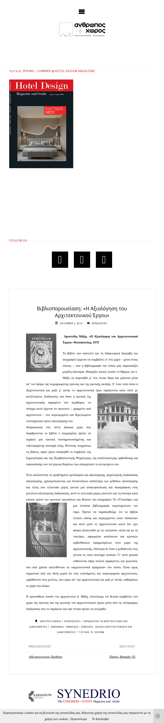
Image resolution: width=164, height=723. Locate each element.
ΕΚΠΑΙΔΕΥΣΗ (99, 323)
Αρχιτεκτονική (50, 621)
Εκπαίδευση (72, 621)
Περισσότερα (78, 719)
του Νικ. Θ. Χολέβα (91, 632)
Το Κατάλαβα (100, 719)
